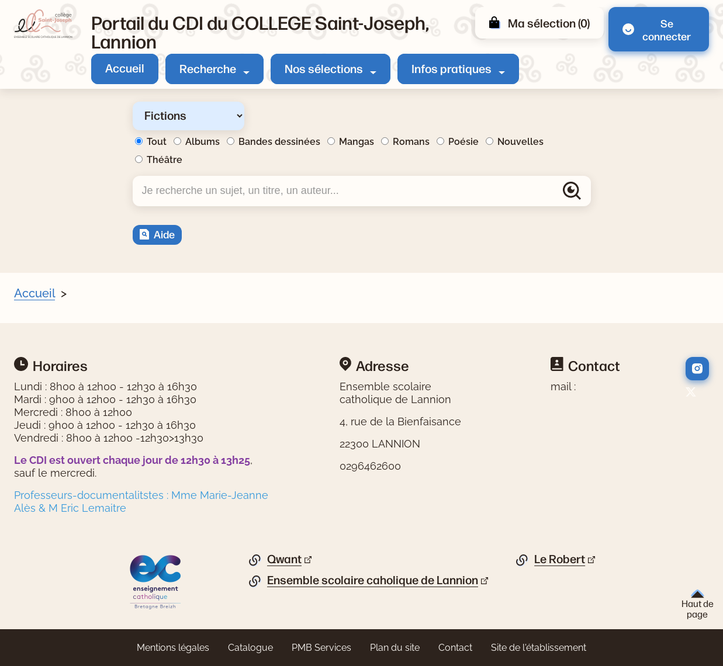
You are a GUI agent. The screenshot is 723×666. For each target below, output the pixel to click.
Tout (157, 141)
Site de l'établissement (538, 647)
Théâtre (164, 159)
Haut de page (698, 604)
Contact (455, 647)
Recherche (207, 68)
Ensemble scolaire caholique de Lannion (372, 580)
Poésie (463, 141)
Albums (202, 141)
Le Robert (559, 559)
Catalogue (250, 647)
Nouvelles (520, 141)
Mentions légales (173, 647)
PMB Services (321, 647)
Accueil (124, 67)
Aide (164, 234)
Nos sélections (324, 68)
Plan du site (395, 647)
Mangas (356, 141)
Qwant (284, 559)
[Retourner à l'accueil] (43, 24)
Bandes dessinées (279, 141)
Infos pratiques (451, 68)
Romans (411, 141)
